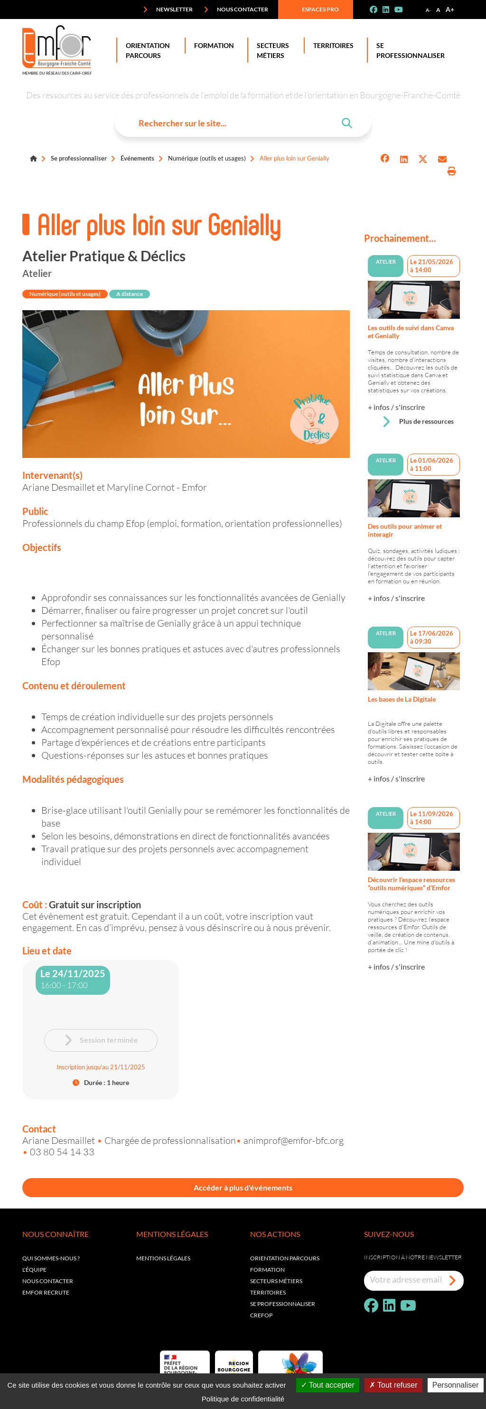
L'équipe (34, 1269)
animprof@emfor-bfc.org (293, 1140)
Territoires (331, 46)
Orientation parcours (284, 1258)
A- (428, 10)
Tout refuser (393, 1385)
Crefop (261, 1315)
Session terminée (101, 1040)
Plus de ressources (418, 422)
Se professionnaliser (409, 50)
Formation (212, 46)
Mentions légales (163, 1258)
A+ (450, 9)
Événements (137, 158)
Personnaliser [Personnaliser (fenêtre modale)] (455, 1385)
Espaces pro (314, 9)
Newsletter (168, 9)
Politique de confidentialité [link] (243, 1399)
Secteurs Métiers (271, 50)
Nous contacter (236, 9)
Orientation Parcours (146, 50)
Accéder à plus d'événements (243, 1187)
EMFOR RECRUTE (45, 1292)
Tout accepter (328, 1385)
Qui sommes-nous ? (51, 1258)
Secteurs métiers (276, 1281)
